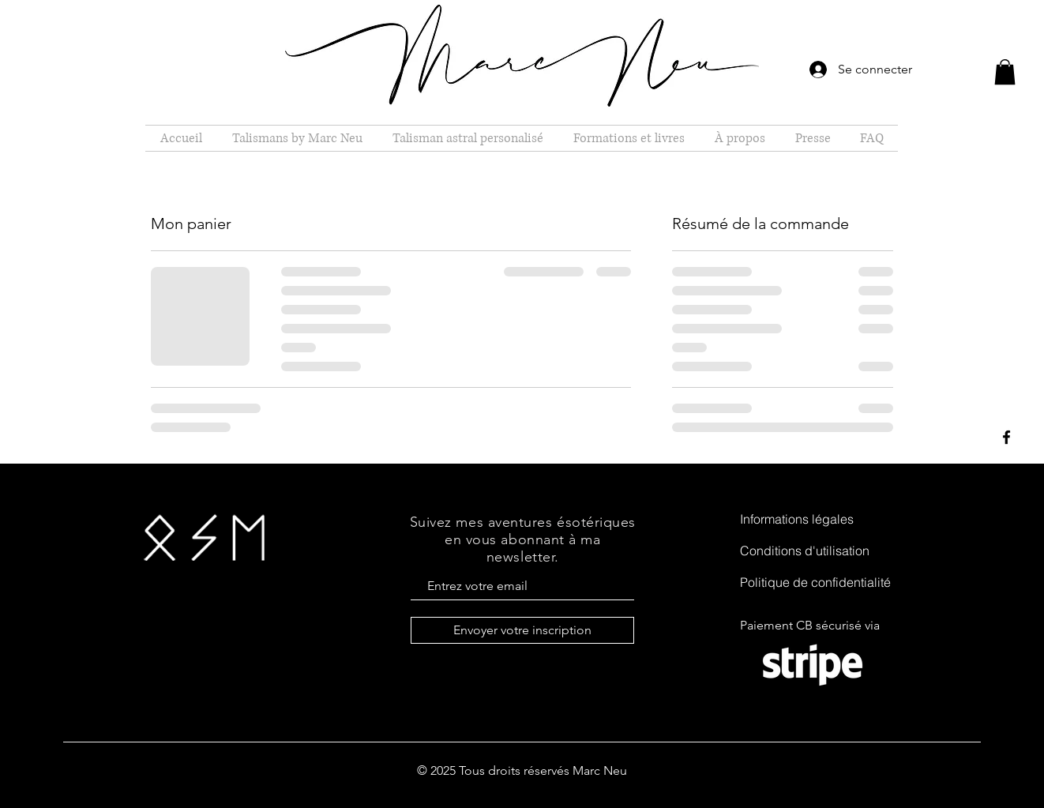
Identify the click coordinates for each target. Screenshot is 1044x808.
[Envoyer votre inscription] (522, 630)
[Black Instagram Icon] (1006, 475)
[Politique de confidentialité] (820, 582)
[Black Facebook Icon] (1006, 437)
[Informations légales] (820, 519)
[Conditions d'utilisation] (820, 550)
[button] (1005, 72)
